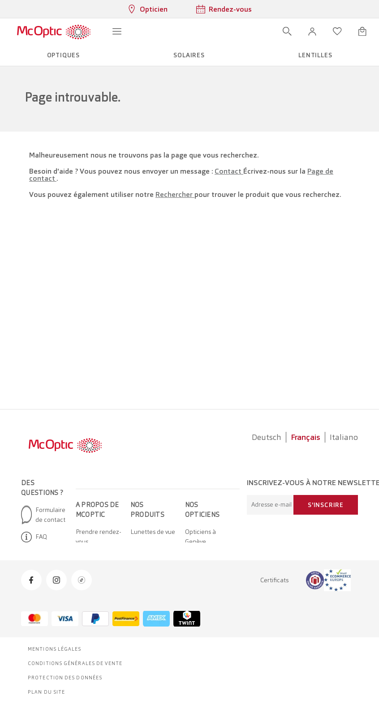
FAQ (34, 537)
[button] (312, 31)
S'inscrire (326, 505)
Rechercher (174, 194)
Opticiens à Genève (200, 537)
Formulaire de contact (43, 515)
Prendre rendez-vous (98, 537)
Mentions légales (55, 649)
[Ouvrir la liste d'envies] (337, 31)
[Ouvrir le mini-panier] (362, 31)
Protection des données (65, 677)
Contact (229, 171)
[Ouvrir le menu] (117, 31)
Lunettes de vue (152, 532)
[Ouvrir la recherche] (287, 31)
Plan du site (46, 692)
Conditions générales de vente (75, 663)
